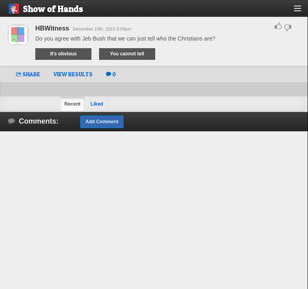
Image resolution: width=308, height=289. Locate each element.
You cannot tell (127, 54)
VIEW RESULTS (73, 74)
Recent (72, 104)
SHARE (28, 74)
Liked (97, 104)
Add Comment (101, 121)
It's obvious (63, 54)
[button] (302, 11)
